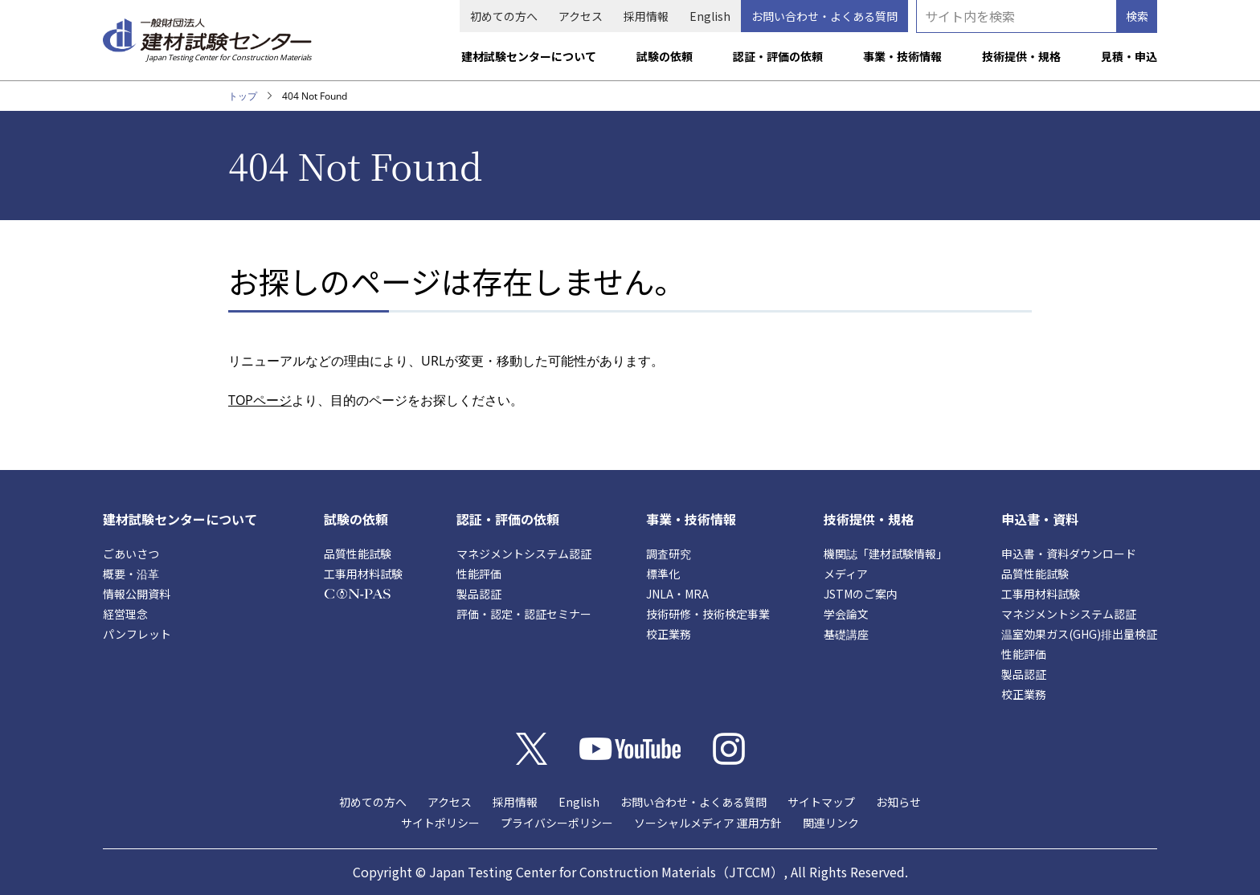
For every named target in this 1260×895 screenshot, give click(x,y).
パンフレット (137, 634)
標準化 (663, 574)
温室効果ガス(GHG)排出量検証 (1079, 634)
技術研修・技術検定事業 (708, 614)
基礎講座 (846, 634)
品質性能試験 (357, 554)
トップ (242, 96)
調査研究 (668, 554)
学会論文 (846, 614)
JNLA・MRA (677, 594)
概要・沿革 (131, 574)
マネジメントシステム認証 (523, 554)
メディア (846, 574)
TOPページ (260, 400)
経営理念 (125, 614)
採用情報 (646, 16)
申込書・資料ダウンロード (1068, 554)
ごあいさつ (131, 554)
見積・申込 (1129, 56)
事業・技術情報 (902, 56)
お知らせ (898, 802)
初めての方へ (504, 16)
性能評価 (478, 574)
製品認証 (478, 594)
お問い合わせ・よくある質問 (824, 16)
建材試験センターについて (528, 56)
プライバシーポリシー (557, 823)
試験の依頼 (664, 56)
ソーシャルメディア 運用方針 (708, 823)
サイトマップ (821, 802)
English (709, 16)
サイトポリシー (440, 823)
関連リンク (831, 823)
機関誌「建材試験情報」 (885, 554)
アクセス (580, 16)
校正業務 (668, 634)
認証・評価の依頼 (778, 56)
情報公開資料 (136, 594)
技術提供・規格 (1021, 56)
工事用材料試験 (363, 574)
